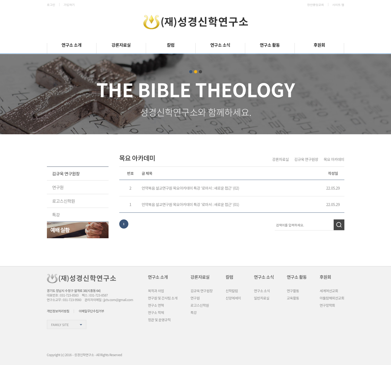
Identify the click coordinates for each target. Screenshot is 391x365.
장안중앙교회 (315, 5)
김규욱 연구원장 (66, 173)
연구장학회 (327, 305)
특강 (56, 214)
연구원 (58, 187)
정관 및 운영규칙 (159, 319)
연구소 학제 (156, 312)
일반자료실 (261, 298)
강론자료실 (66, 157)
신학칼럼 (232, 290)
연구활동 (293, 290)
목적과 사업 (156, 290)
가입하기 (69, 5)
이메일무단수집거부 (91, 311)
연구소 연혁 (156, 305)
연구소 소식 (262, 290)
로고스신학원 (63, 201)
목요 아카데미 (334, 159)
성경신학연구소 (195, 22)
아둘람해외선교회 (332, 298)
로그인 (51, 5)
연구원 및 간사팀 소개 (162, 298)
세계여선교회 (329, 290)
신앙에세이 (233, 298)
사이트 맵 (338, 5)
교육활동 (293, 298)
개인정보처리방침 (58, 311)
